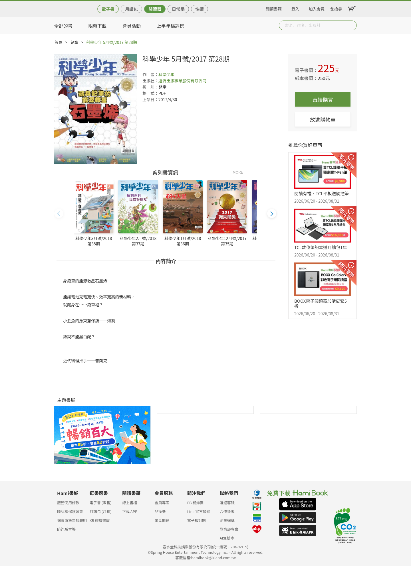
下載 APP (129, 511)
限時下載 (97, 25)
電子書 (108, 9)
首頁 (58, 42)
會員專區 (162, 502)
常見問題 (162, 520)
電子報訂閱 (196, 520)
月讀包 (131, 9)
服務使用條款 (68, 502)
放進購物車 (323, 119)
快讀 (199, 9)
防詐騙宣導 (66, 529)
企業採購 (227, 520)
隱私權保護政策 (70, 511)
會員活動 (131, 25)
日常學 (178, 9)
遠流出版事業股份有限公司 (182, 81)
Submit (351, 25)
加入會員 (317, 8)
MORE (238, 171)
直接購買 (323, 99)
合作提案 (227, 511)
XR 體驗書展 (100, 520)
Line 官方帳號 (198, 511)
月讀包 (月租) (101, 511)
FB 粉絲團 (195, 502)
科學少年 (166, 74)
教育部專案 (229, 529)
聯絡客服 (227, 502)
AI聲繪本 (227, 538)
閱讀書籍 (274, 8)
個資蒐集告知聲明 (72, 520)
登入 (295, 8)
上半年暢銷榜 (170, 25)
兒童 (74, 42)
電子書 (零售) (101, 502)
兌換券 (336, 8)
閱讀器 (154, 9)
